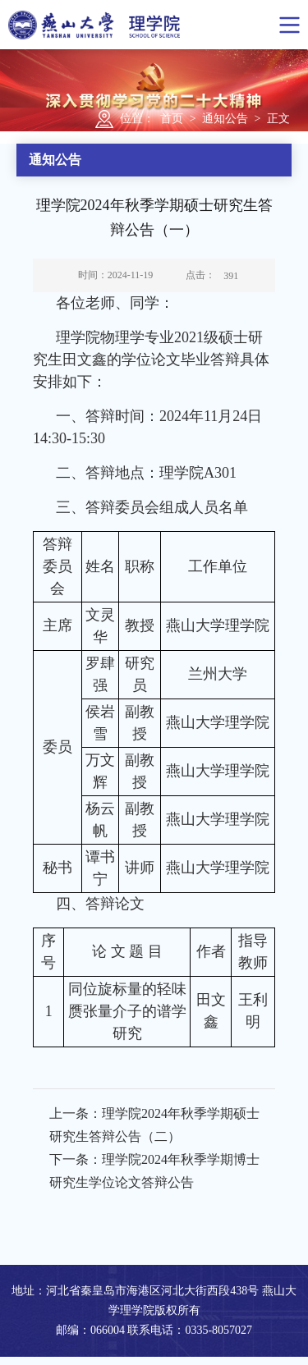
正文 (278, 118)
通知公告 (225, 118)
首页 (171, 118)
